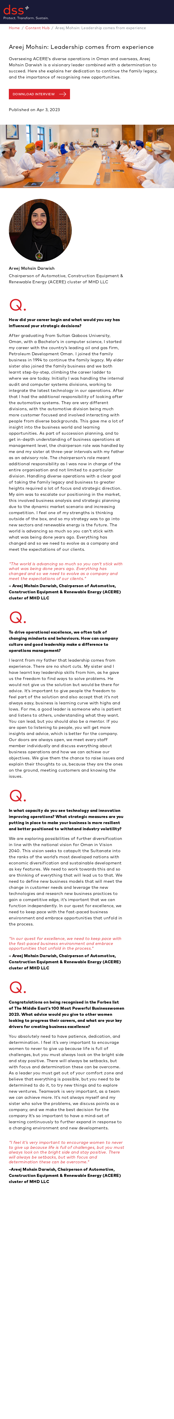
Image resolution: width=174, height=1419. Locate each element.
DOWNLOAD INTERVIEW (34, 94)
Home (14, 28)
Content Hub (37, 28)
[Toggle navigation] (172, 12)
